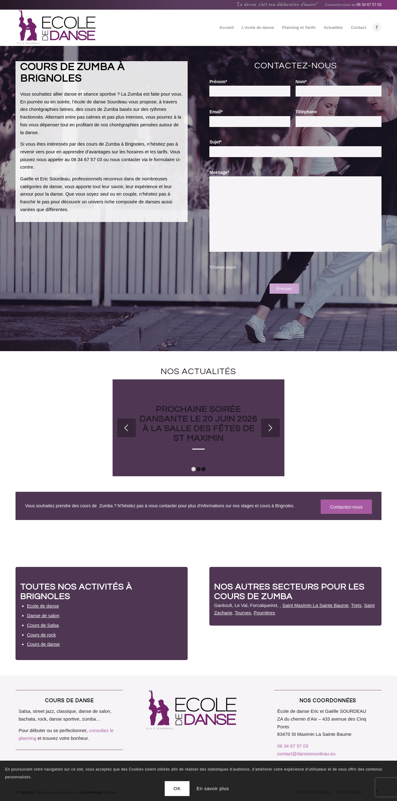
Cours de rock (41, 634)
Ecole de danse (43, 606)
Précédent (126, 428)
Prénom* (218, 81)
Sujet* (215, 142)
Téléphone (306, 112)
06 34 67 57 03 (368, 4)
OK (177, 788)
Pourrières (264, 612)
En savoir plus (213, 788)
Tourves (243, 612)
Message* (219, 172)
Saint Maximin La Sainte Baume (315, 605)
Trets (356, 605)
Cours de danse (43, 644)
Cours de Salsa (43, 625)
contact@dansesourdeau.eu (306, 753)
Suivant (270, 428)
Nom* (301, 81)
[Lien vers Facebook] (376, 27)
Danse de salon (43, 615)
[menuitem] (226, 28)
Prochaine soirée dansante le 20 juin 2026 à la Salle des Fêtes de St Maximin (198, 423)
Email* (215, 112)
